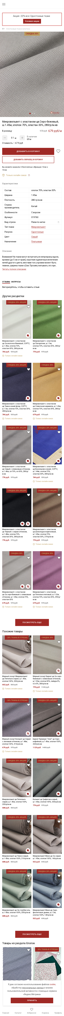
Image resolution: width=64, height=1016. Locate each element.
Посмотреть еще (32, 622)
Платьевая (36, 241)
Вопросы (16, 282)
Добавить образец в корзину (28, 160)
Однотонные (37, 232)
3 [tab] (34, 113)
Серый (34, 237)
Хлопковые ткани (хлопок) (18, 29)
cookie (53, 984)
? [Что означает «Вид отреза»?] (58, 222)
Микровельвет (38, 227)
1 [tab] (30, 113)
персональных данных (33, 988)
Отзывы (6, 282)
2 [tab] (32, 113)
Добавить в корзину (28, 151)
